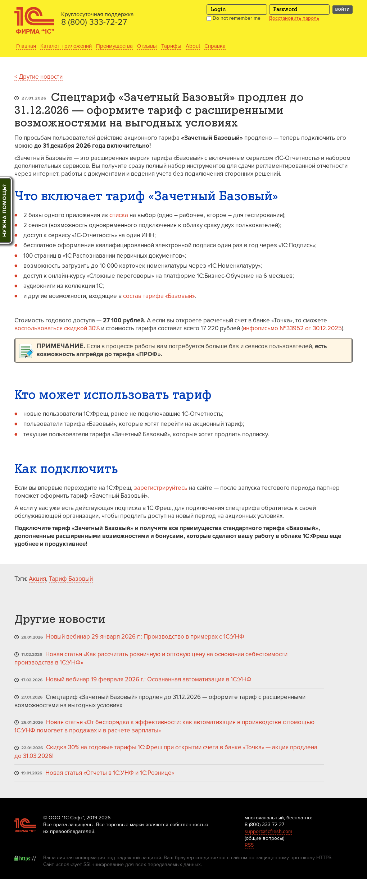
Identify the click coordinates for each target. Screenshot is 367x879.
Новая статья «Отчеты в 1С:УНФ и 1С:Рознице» (109, 773)
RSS (249, 845)
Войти (342, 9)
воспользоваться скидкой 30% (57, 328)
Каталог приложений (66, 46)
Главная (26, 46)
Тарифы (171, 46)
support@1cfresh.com (268, 831)
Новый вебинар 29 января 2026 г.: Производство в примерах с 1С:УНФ (145, 636)
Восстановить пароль (294, 18)
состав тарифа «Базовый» (159, 296)
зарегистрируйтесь (160, 488)
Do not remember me (233, 18)
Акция (37, 579)
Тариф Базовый (71, 579)
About (193, 46)
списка (118, 215)
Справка (215, 46)
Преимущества (114, 46)
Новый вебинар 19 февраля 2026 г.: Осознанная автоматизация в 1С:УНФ (149, 679)
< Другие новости (38, 76)
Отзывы (147, 46)
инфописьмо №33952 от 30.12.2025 (292, 328)
